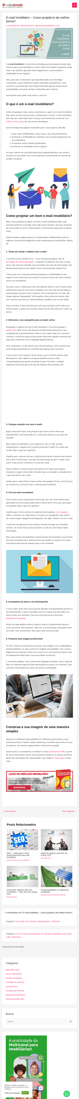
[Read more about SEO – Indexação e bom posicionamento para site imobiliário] (22, 839)
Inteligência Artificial (15, 982)
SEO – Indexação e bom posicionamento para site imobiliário (18, 855)
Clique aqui (59, 758)
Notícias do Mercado (59, 895)
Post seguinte (69, 811)
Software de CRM (57, 751)
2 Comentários (12, 25)
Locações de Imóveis (15, 990)
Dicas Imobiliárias (23, 860)
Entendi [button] (25, 1093)
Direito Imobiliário (14, 978)
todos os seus (14, 121)
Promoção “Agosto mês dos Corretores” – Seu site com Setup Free (22, 892)
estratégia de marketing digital (20, 262)
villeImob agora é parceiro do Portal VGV (54, 854)
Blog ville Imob (27, 25)
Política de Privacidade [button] (12, 1093)
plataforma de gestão (16, 618)
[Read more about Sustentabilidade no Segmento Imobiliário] (56, 876)
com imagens (62, 512)
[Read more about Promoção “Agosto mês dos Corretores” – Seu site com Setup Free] (22, 876)
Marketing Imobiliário (45, 25)
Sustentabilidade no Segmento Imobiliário (55, 891)
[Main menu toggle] (74, 5)
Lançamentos (12, 986)
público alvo (11, 330)
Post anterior (9, 811)
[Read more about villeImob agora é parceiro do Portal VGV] (56, 839)
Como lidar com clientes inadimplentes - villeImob (37, 921)
